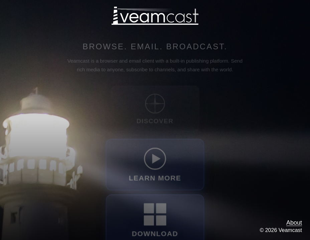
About (294, 222)
